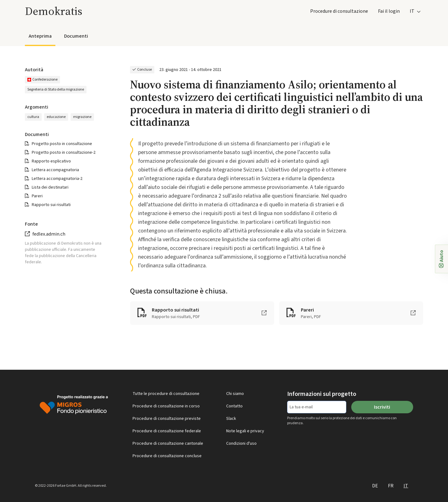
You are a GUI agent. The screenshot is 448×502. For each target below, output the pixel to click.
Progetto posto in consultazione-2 (64, 152)
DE (375, 485)
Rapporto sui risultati (51, 205)
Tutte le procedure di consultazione (166, 394)
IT (406, 485)
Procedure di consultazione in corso (166, 406)
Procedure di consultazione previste (167, 418)
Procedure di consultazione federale (167, 431)
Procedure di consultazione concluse (167, 456)
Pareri (37, 196)
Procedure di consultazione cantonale (168, 443)
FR (391, 485)
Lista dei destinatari (50, 187)
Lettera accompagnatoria (55, 170)
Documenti (76, 36)
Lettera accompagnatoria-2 (57, 179)
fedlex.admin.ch (48, 234)
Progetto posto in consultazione (62, 144)
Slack (231, 418)
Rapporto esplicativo (51, 161)
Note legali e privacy (245, 431)
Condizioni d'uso (241, 443)
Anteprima (40, 36)
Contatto (234, 406)
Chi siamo (235, 394)
